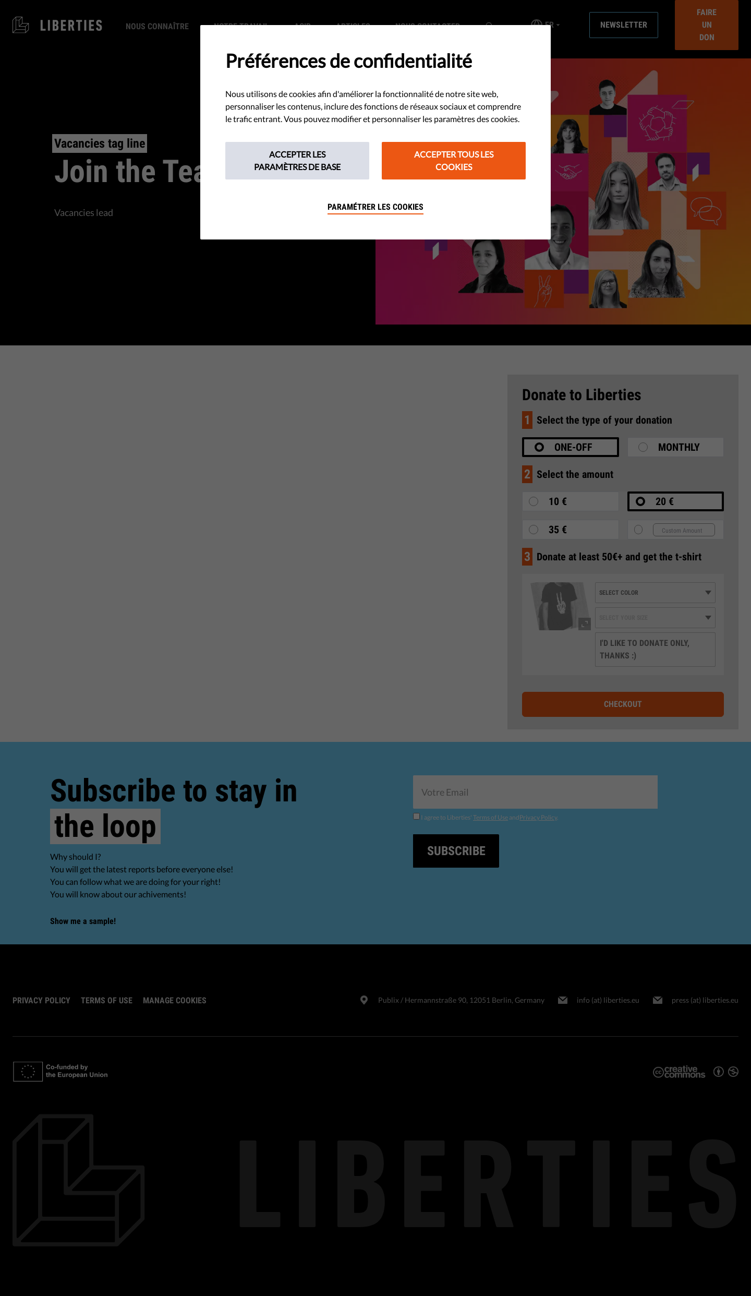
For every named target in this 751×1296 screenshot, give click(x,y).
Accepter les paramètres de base (297, 160)
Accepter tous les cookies (453, 160)
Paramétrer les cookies (375, 207)
